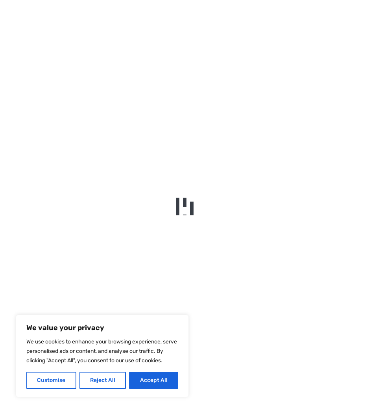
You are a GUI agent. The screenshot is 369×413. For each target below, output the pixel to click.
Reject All (102, 380)
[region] (102, 356)
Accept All (154, 380)
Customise (51, 380)
